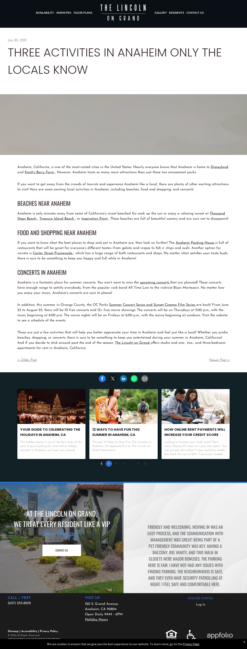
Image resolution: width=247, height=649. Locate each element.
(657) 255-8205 (19, 603)
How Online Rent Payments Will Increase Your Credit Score (194, 432)
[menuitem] (45, 13)
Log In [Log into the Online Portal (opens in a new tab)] (200, 604)
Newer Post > (219, 360)
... (130, 463)
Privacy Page (191, 644)
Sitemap (13, 631)
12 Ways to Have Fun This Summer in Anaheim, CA (116, 432)
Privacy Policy (49, 631)
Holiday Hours (96, 619)
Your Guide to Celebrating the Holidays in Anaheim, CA (50, 432)
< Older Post (27, 360)
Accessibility (29, 631)
